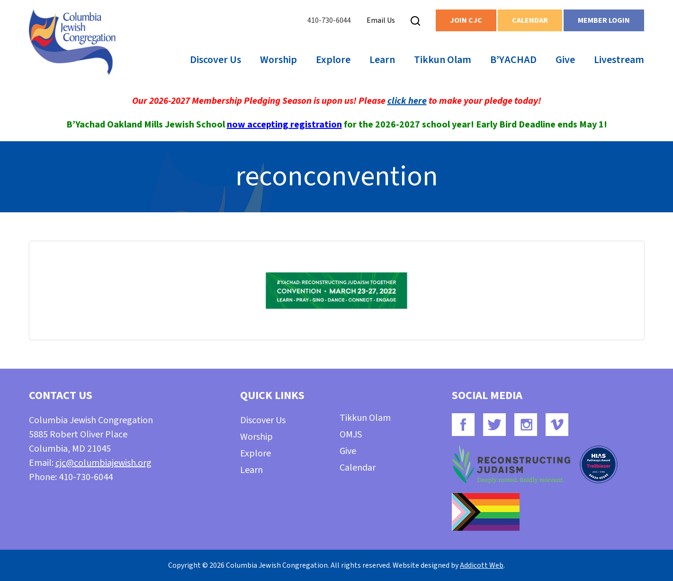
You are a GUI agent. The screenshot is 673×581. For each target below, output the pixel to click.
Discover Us (215, 59)
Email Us (381, 20)
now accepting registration (284, 124)
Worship (278, 59)
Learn (382, 59)
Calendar (530, 20)
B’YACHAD (513, 59)
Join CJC (466, 20)
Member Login (604, 20)
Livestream (619, 59)
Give (565, 59)
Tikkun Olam (442, 59)
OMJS (351, 434)
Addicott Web (481, 565)
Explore (333, 59)
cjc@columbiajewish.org (103, 463)
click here (407, 101)
